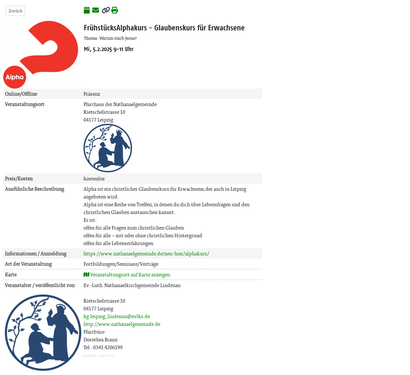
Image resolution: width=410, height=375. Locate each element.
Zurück (15, 11)
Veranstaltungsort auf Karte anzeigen (126, 274)
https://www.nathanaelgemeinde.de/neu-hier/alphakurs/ (146, 253)
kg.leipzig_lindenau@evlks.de (116, 316)
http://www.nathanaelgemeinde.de (121, 324)
